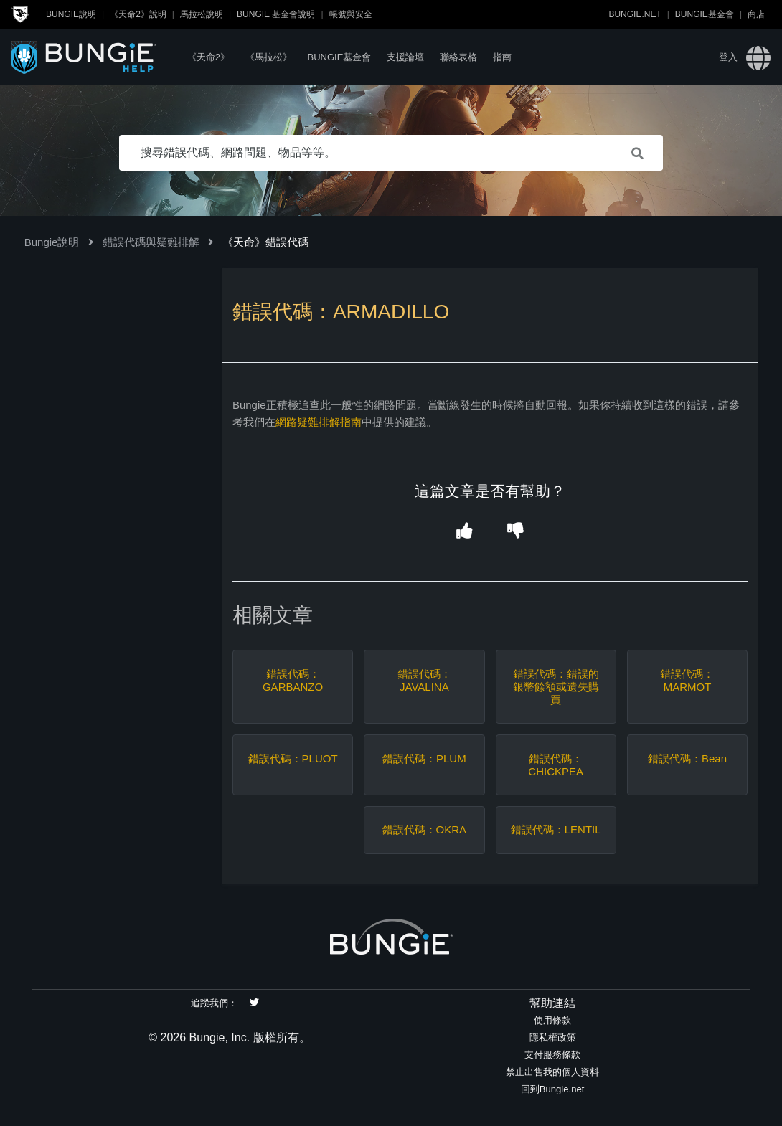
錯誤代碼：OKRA (424, 829)
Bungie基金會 (704, 14)
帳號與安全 (350, 14)
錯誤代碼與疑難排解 (151, 242)
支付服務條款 (552, 1054)
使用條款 (552, 1020)
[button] (465, 531)
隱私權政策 (552, 1037)
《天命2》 (208, 57)
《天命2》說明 (138, 14)
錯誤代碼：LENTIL (556, 829)
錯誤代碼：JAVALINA (424, 680)
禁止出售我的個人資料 (552, 1071)
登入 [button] (728, 57)
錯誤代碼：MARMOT (687, 680)
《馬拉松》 (268, 57)
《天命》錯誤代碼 (265, 242)
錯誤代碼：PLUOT (293, 758)
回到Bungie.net (553, 1089)
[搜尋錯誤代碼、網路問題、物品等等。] (391, 153)
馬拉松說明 (201, 14)
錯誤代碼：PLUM (424, 758)
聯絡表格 (458, 57)
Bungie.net (634, 14)
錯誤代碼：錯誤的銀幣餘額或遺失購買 (556, 687)
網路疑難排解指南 (318, 422)
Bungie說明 (71, 14)
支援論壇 (405, 57)
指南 (502, 57)
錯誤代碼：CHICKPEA (555, 764)
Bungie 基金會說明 (276, 14)
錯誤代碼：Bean (687, 758)
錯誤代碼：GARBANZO (293, 680)
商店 (756, 14)
